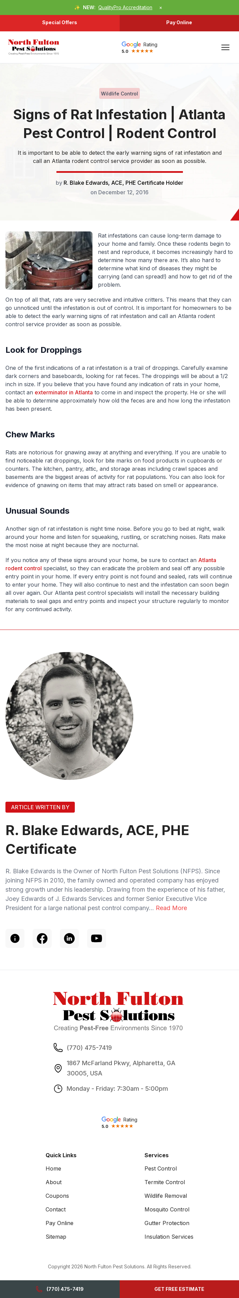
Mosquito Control (166, 1209)
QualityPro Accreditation (125, 7)
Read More (171, 907)
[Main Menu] (225, 47)
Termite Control (164, 1182)
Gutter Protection (166, 1223)
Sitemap (56, 1236)
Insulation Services (168, 1236)
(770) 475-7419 (60, 1289)
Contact (56, 1209)
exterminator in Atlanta (64, 392)
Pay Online (179, 22)
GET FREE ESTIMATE (179, 1289)
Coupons (57, 1195)
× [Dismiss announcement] (160, 7)
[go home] (33, 47)
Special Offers (59, 22)
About (54, 1182)
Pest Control (160, 1168)
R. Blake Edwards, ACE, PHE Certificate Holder (123, 182)
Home (53, 1168)
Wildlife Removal (165, 1195)
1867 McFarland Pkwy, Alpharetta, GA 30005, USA (121, 1067)
